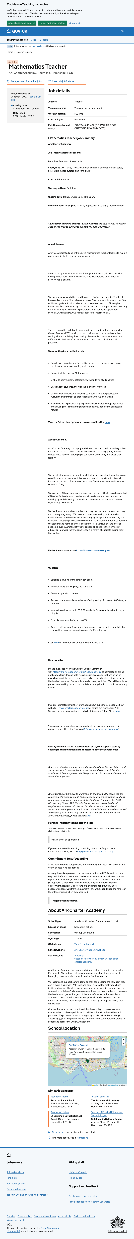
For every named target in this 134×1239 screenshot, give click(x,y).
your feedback (38, 46)
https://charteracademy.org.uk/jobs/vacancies (77, 671)
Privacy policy (25, 1216)
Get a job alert (59, 1132)
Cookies (11, 1216)
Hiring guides (75, 1177)
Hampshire (82, 1137)
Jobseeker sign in (15, 1172)
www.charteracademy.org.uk (74, 708)
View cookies (75, 23)
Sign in (124, 31)
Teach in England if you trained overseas (27, 1194)
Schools (44, 39)
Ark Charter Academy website (89, 949)
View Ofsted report (84, 944)
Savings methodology (84, 1216)
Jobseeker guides (16, 1183)
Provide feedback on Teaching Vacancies (89, 1201)
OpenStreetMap (113, 1085)
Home (10, 52)
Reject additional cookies (52, 23)
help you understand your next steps (96, 851)
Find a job (12, 1177)
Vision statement (15, 1220)
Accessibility (64, 1216)
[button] (87, 1061)
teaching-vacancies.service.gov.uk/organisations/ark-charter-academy (97, 958)
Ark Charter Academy (78, 1045)
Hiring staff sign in (78, 1172)
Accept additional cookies (21, 23)
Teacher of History (60, 1112)
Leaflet (95, 1085)
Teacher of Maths (59, 1096)
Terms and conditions (45, 1216)
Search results (24, 52)
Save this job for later (63, 81)
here (107, 422)
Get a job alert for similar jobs (26, 81)
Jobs (33, 39)
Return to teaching (16, 1189)
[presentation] (87, 1061)
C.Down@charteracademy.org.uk (100, 729)
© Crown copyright (117, 1231)
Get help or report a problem (83, 1196)
